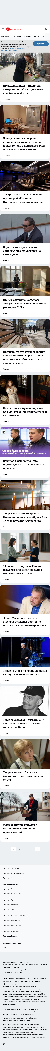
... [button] (32, 849)
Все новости (6, 36)
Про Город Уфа (8, 909)
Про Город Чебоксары (11, 868)
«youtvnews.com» (22, 962)
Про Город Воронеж (10, 884)
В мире (37, 36)
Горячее (17, 36)
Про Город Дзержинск (11, 920)
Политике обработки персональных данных (13, 49)
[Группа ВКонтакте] (5, 947)
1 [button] (13, 849)
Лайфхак (27, 36)
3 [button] (26, 849)
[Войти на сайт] (46, 29)
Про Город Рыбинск (10, 905)
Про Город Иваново (10, 889)
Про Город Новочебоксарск (13, 873)
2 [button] (19, 849)
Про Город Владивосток (12, 925)
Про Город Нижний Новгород (14, 915)
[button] (37, 849)
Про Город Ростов (10, 936)
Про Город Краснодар (11, 931)
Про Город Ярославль (11, 878)
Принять (41, 44)
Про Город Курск (9, 900)
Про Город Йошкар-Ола (12, 894)
